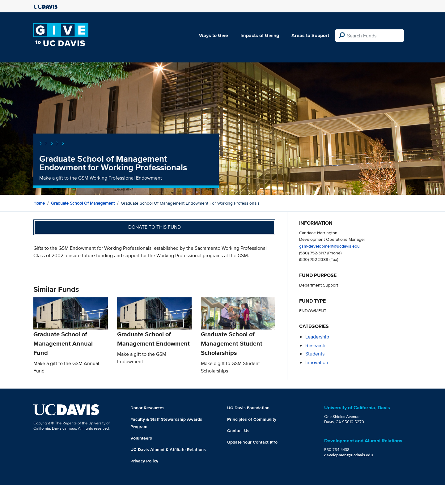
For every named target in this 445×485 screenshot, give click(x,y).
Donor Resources (147, 408)
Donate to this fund (154, 227)
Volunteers (141, 438)
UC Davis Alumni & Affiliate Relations (168, 449)
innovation (316, 362)
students (314, 353)
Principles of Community (251, 419)
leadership (317, 336)
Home (39, 203)
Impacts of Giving (259, 35)
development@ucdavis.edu (348, 455)
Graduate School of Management (83, 203)
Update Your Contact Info (252, 442)
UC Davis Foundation (248, 408)
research (315, 345)
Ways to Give (213, 35)
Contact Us (238, 431)
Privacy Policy (144, 461)
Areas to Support (310, 35)
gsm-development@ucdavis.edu (329, 246)
